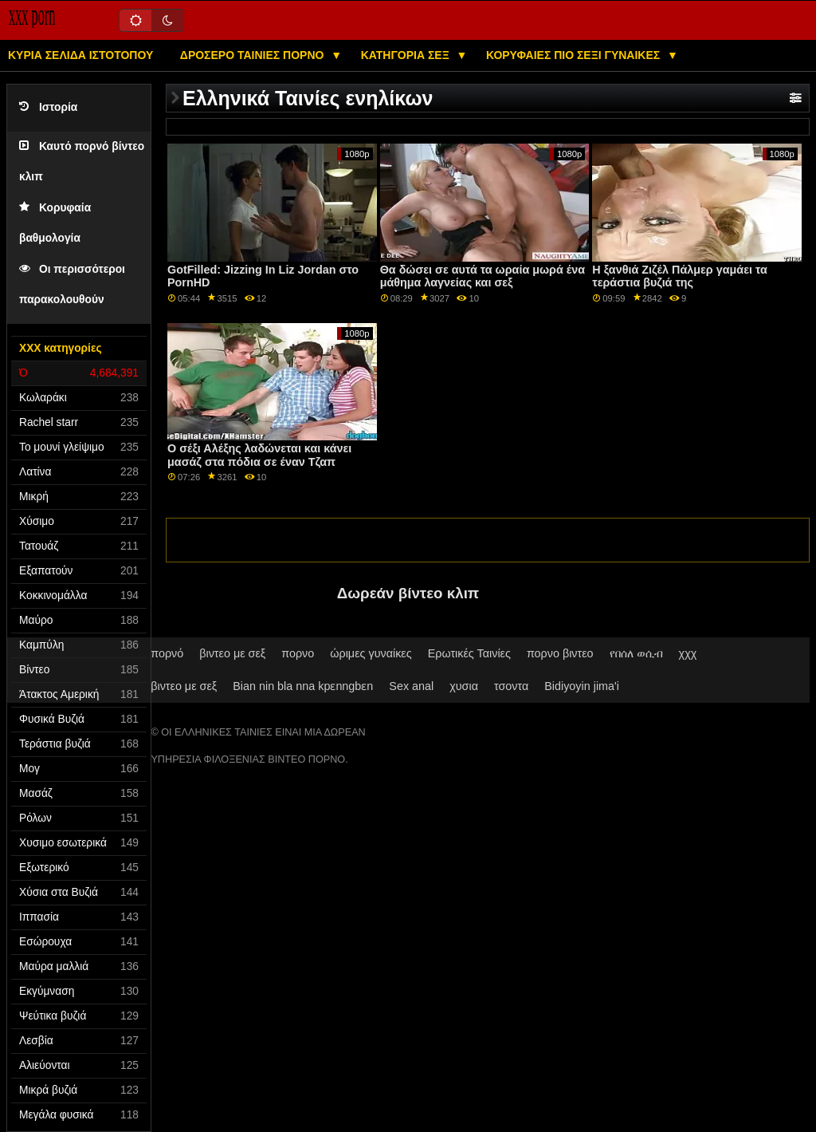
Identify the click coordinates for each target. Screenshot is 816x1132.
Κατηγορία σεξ (407, 55)
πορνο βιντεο (560, 653)
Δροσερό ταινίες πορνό (254, 55)
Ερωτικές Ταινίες (469, 653)
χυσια (463, 686)
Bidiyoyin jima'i (581, 686)
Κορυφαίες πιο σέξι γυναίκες (574, 55)
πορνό (167, 653)
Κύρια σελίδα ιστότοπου (80, 55)
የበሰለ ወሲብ (636, 653)
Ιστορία (48, 107)
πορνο (297, 653)
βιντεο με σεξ (232, 653)
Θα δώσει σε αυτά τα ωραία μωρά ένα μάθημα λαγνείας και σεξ (482, 276)
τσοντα (511, 686)
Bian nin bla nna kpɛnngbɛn (303, 686)
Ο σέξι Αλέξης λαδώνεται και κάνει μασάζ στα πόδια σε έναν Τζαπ (259, 455)
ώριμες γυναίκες (370, 653)
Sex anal (411, 686)
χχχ (688, 653)
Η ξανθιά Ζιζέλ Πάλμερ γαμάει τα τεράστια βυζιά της (679, 276)
